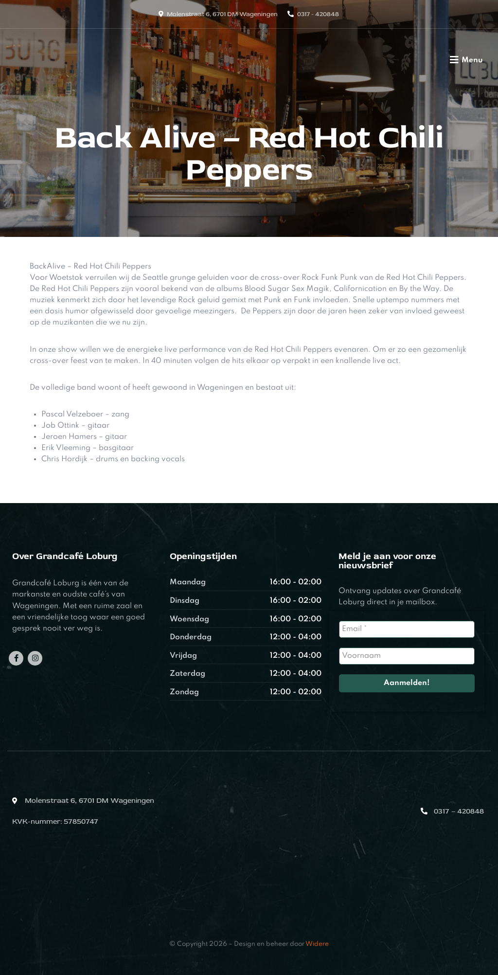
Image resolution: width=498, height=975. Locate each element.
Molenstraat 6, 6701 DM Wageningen (222, 14)
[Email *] (407, 629)
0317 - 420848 (318, 14)
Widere (317, 944)
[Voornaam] (407, 656)
